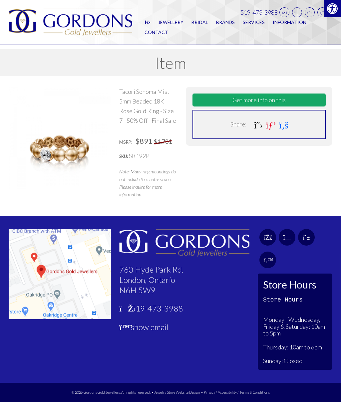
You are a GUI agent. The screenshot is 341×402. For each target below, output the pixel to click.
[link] (332, 8)
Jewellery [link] (170, 24)
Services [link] (254, 24)
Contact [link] (156, 34)
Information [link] (289, 24)
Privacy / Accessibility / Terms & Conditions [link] (237, 392)
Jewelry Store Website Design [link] (177, 392)
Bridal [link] (199, 24)
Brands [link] (225, 24)
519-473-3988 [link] (259, 14)
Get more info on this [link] (259, 99)
